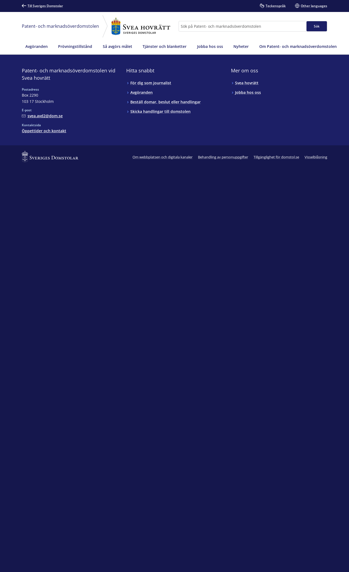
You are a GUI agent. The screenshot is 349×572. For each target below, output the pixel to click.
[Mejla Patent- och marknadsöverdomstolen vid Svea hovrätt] (42, 116)
